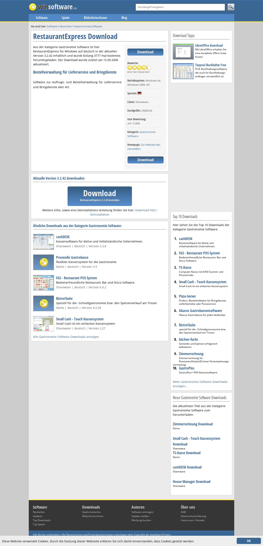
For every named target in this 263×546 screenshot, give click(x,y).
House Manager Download (191, 481)
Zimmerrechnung (191, 353)
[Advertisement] (201, 146)
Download (145, 52)
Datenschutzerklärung (193, 516)
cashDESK (62, 236)
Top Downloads (42, 520)
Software (41, 17)
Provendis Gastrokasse (72, 257)
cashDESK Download (187, 467)
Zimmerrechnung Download (193, 423)
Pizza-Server (187, 296)
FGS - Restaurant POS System (76, 277)
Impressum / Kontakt (192, 520)
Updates (38, 516)
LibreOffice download (209, 45)
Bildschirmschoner (95, 17)
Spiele (65, 17)
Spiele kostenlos (91, 512)
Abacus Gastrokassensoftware (200, 310)
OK (249, 541)
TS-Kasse (185, 267)
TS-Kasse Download (187, 452)
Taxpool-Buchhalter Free (210, 65)
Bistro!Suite (64, 298)
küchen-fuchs (188, 339)
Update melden (140, 516)
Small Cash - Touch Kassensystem (80, 318)
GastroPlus (186, 368)
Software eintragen (142, 512)
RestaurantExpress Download (75, 36)
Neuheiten (39, 512)
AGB (183, 512)
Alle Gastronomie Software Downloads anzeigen (66, 337)
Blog (124, 17)
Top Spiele (39, 524)
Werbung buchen (141, 520)
